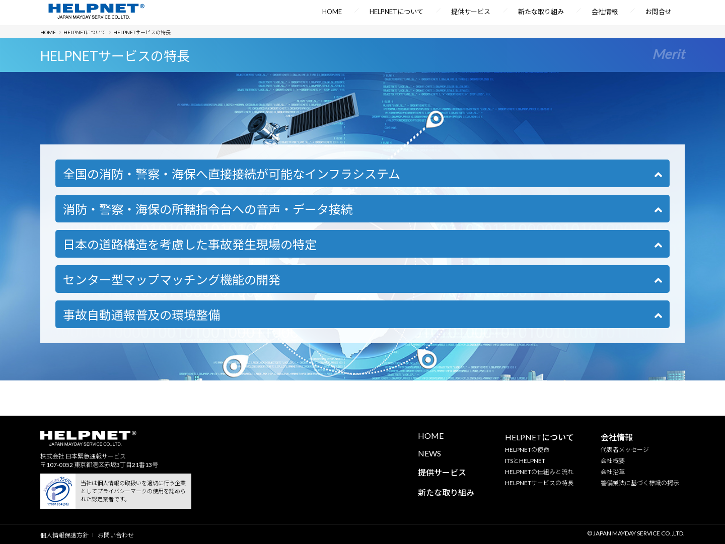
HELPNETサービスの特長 (539, 483)
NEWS (429, 453)
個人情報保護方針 (64, 535)
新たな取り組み (541, 12)
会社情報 (605, 12)
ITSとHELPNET (525, 460)
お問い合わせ (116, 535)
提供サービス (470, 12)
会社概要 (613, 460)
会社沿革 (613, 472)
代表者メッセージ (625, 449)
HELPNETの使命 (527, 449)
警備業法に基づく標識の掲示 (640, 483)
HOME (332, 12)
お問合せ (658, 12)
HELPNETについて (396, 12)
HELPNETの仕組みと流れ (539, 472)
